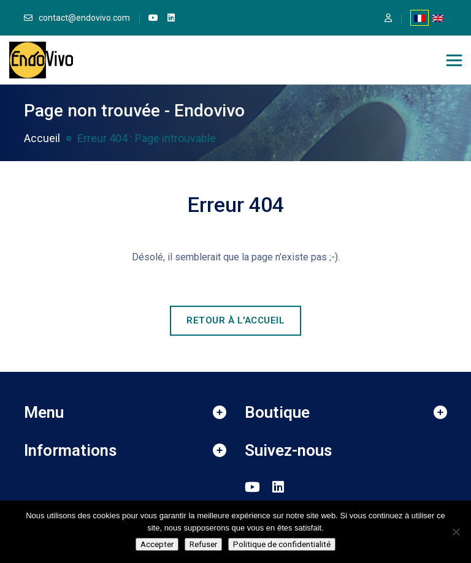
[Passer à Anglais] (437, 17)
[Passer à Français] (419, 17)
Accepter (157, 544)
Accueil (42, 138)
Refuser (203, 544)
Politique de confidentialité (282, 544)
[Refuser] (456, 532)
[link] (153, 18)
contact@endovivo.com (84, 18)
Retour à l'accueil (235, 320)
